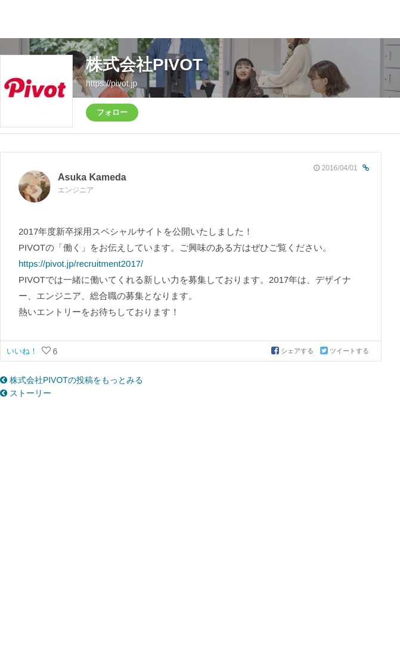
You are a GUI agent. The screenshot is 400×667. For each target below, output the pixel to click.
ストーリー (25, 393)
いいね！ (23, 351)
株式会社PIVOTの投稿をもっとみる (71, 380)
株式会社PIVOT (144, 64)
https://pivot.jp (111, 83)
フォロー (112, 112)
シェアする (293, 350)
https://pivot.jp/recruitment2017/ (80, 263)
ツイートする (344, 350)
